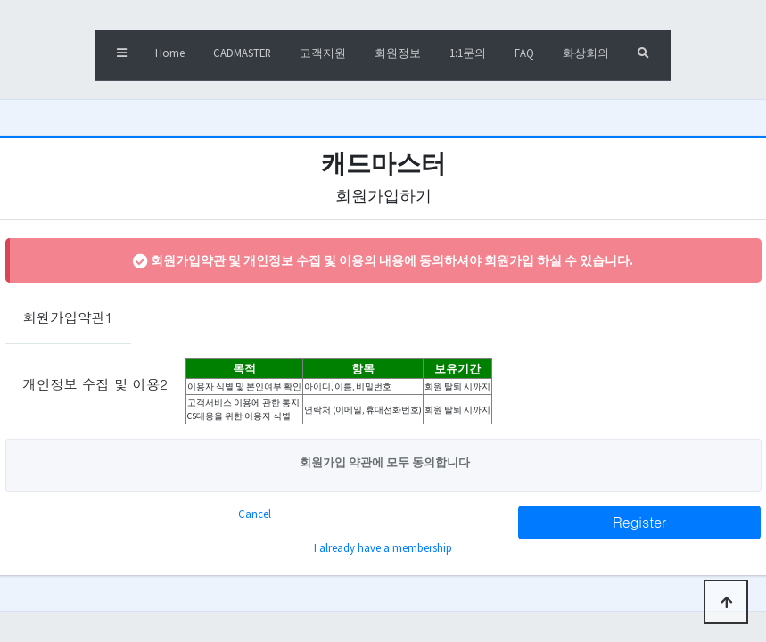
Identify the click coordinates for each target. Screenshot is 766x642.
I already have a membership (383, 547)
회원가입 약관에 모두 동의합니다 (383, 462)
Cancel (254, 513)
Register (639, 522)
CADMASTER (242, 52)
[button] (122, 55)
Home (170, 52)
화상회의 (586, 52)
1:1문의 (467, 52)
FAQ (524, 52)
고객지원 (323, 52)
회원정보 (398, 52)
